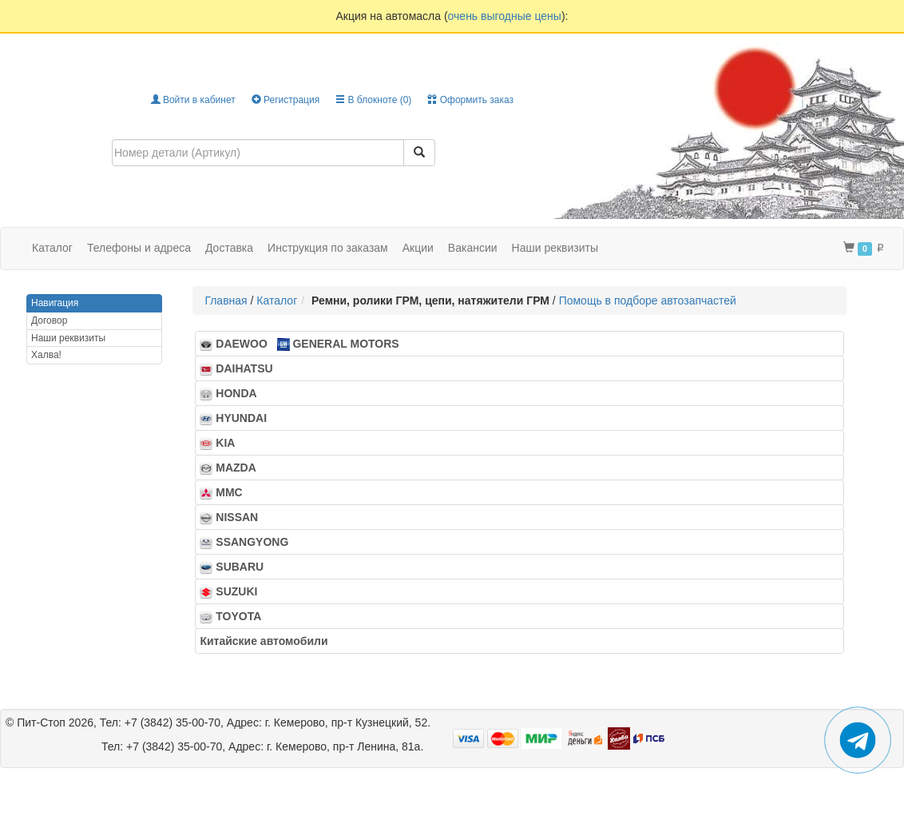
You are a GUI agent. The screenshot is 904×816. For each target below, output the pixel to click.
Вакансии (473, 247)
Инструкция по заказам (328, 247)
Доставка (229, 247)
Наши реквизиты (555, 247)
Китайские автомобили (268, 641)
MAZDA (232, 468)
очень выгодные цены (504, 16)
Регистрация (285, 99)
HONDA (232, 393)
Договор (49, 320)
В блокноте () (373, 99)
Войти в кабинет (193, 99)
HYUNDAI (238, 418)
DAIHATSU (241, 369)
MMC (226, 493)
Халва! (46, 354)
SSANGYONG (249, 542)
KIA (222, 443)
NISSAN (233, 517)
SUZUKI (233, 592)
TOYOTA (235, 616)
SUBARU (236, 567)
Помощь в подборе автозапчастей (647, 300)
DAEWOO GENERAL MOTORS (299, 344)
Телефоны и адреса (139, 247)
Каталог (276, 300)
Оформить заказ (470, 99)
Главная (225, 300)
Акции (418, 247)
